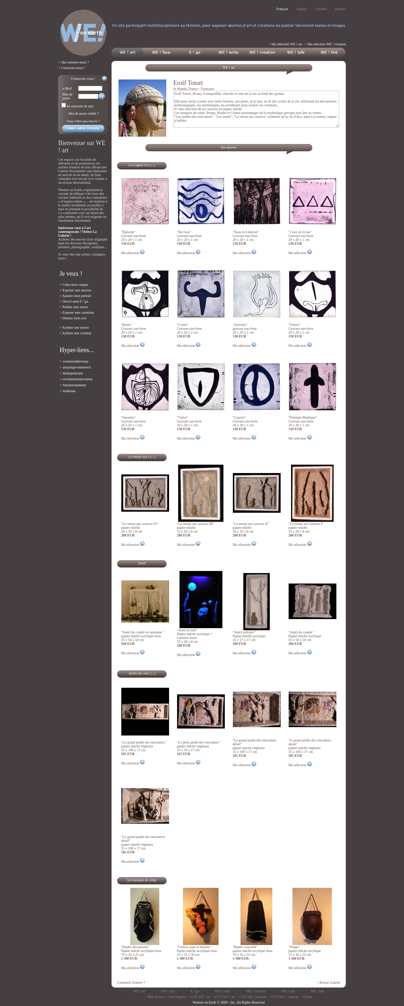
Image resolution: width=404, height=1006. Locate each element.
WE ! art (139, 991)
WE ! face (168, 991)
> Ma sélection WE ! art (285, 44)
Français (282, 9)
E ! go (195, 991)
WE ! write (222, 991)
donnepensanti (73, 373)
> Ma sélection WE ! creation (325, 44)
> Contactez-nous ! (71, 68)
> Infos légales (176, 997)
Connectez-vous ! (83, 79)
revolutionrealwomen (78, 379)
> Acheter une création (75, 333)
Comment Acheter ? (131, 982)
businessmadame (74, 385)
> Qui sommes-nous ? (73, 62)
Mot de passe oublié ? (83, 113)
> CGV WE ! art (223, 997)
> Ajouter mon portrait (75, 296)
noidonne (69, 391)
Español (321, 9)
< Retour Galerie (328, 982)
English (302, 9)
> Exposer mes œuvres (75, 290)
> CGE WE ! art (199, 997)
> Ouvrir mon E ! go (74, 301)
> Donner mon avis (73, 318)
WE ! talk (288, 991)
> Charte (306, 997)
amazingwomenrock (77, 367)
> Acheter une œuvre (74, 327)
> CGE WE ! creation (251, 997)
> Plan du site (154, 997)
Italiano (340, 9)
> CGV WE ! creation (283, 997)
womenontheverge (76, 361)
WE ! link (317, 991)
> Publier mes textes (74, 307)
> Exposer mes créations (77, 312)
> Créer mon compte (74, 285)
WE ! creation (256, 991)
